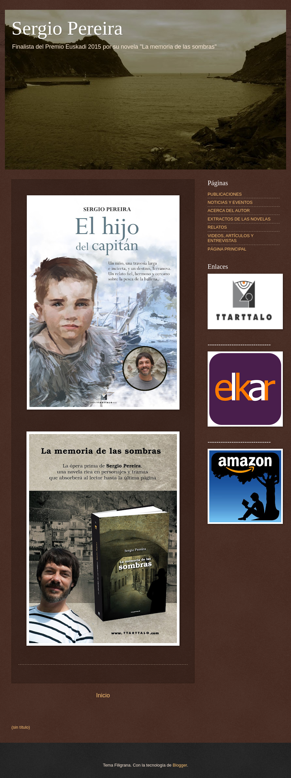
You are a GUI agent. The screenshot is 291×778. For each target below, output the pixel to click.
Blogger (180, 765)
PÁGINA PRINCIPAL (227, 249)
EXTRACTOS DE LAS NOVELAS (239, 219)
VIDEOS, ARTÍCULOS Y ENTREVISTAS (230, 238)
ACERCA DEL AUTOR (229, 210)
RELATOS (217, 227)
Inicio (103, 695)
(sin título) (20, 727)
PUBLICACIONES (225, 194)
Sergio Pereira (67, 28)
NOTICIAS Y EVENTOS (230, 202)
